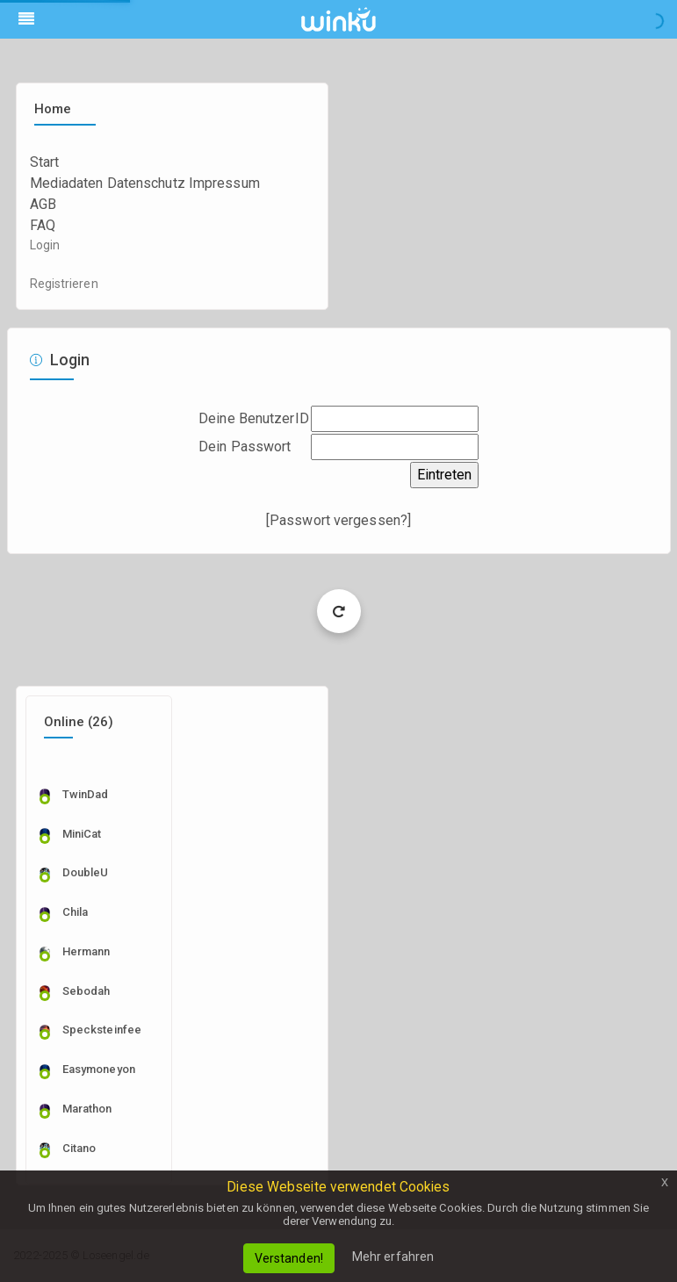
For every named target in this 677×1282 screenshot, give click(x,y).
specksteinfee (101, 1029)
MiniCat (82, 833)
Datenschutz (146, 183)
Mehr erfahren (393, 1257)
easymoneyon (98, 1069)
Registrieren (64, 284)
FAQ (42, 225)
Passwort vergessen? (338, 520)
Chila (75, 911)
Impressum (224, 183)
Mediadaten (67, 183)
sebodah (86, 991)
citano (79, 1148)
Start (45, 162)
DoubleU (85, 872)
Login (45, 245)
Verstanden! (289, 1258)
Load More (338, 611)
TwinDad (85, 794)
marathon (87, 1108)
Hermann (86, 951)
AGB (43, 204)
